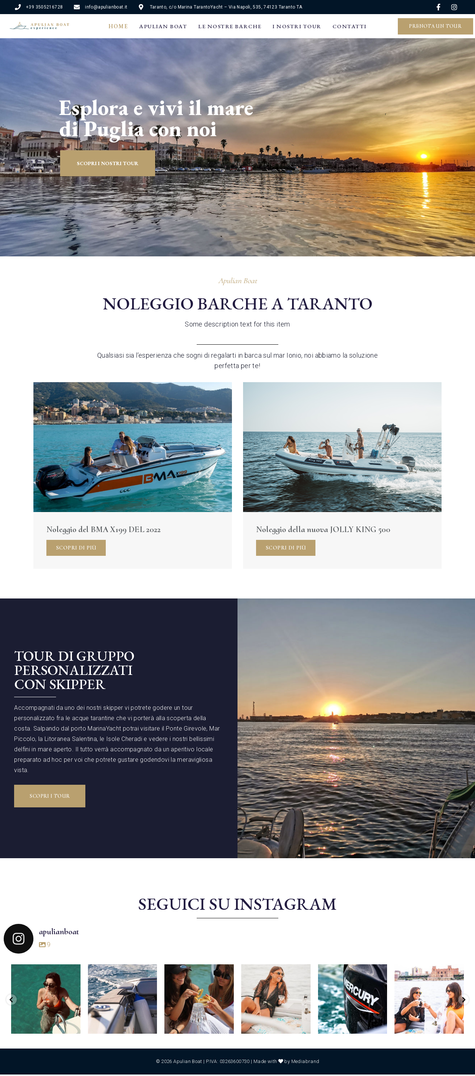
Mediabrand (305, 1063)
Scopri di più (76, 547)
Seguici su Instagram (237, 903)
